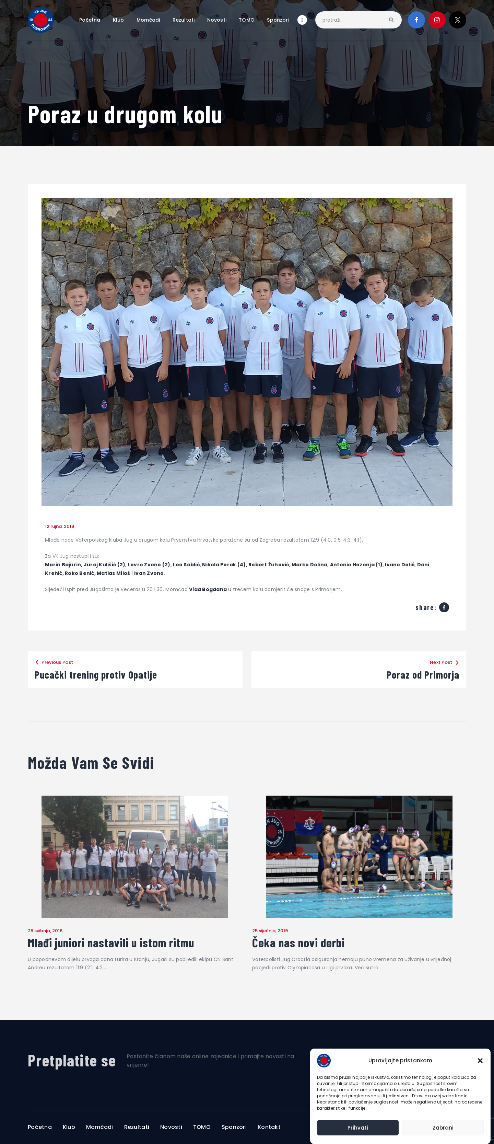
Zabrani (443, 1127)
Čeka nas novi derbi (298, 942)
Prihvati (358, 1127)
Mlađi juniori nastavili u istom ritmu (111, 942)
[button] (480, 1060)
